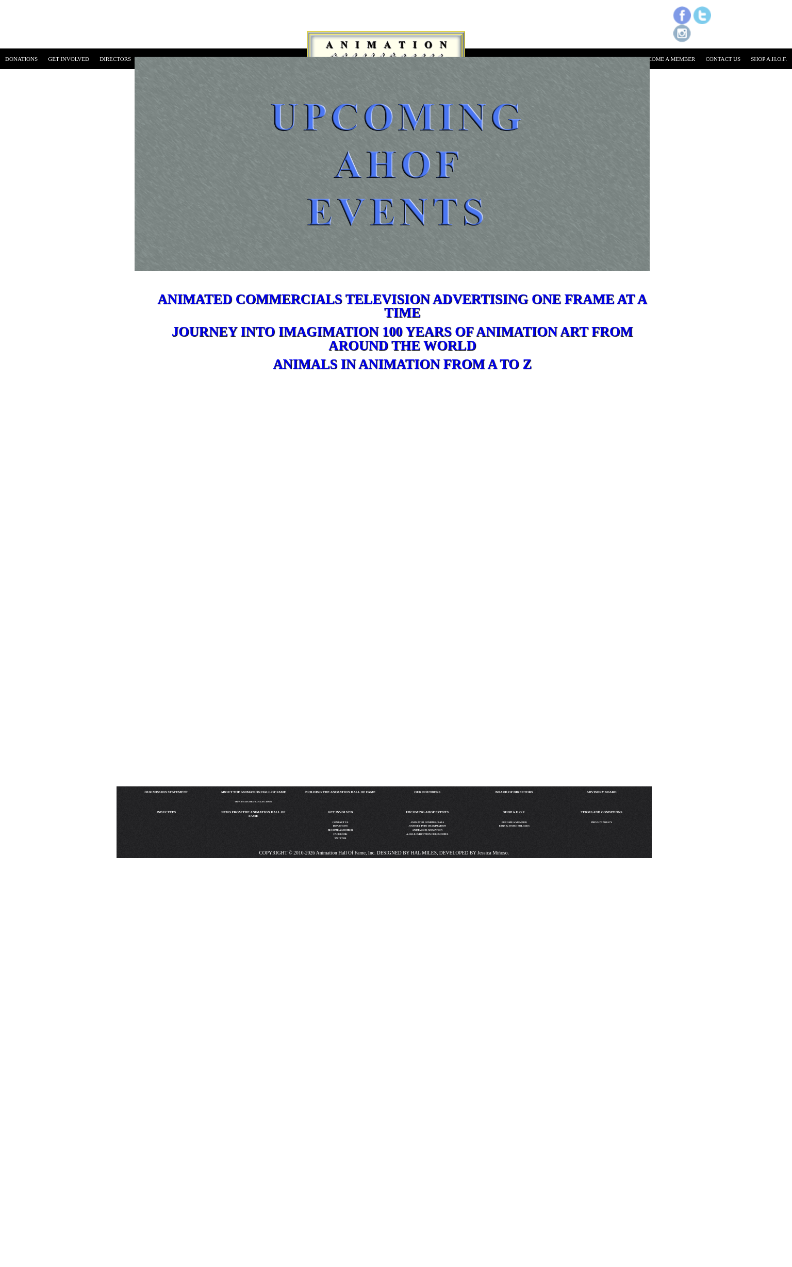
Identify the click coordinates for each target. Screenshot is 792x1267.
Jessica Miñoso (492, 852)
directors (115, 59)
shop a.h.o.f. (769, 59)
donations (21, 59)
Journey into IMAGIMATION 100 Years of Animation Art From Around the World (402, 338)
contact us (722, 59)
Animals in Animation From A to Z (402, 364)
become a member (667, 59)
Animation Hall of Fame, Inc (344, 852)
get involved (68, 59)
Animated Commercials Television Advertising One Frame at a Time (403, 305)
